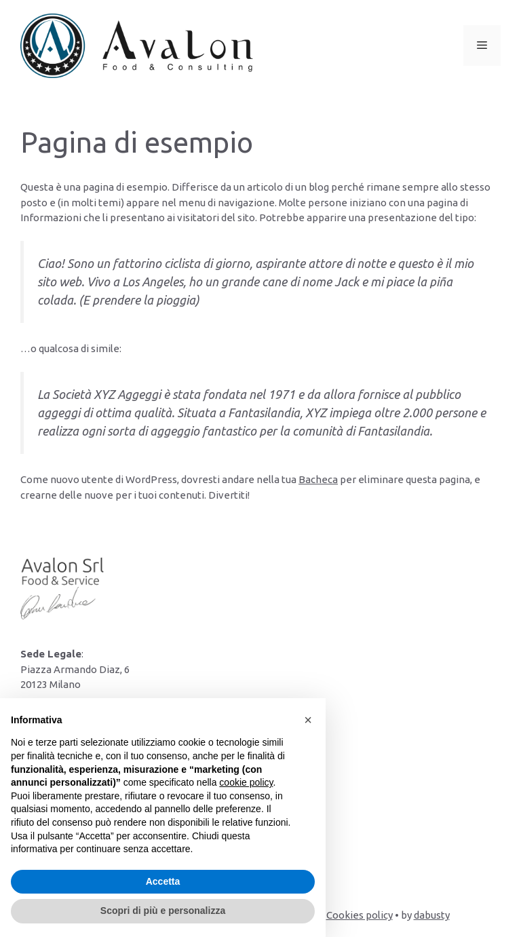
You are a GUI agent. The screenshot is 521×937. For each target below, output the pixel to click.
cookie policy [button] (246, 782)
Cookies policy (359, 915)
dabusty (432, 915)
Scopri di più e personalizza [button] (162, 910)
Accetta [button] (163, 881)
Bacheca (318, 479)
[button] (308, 720)
